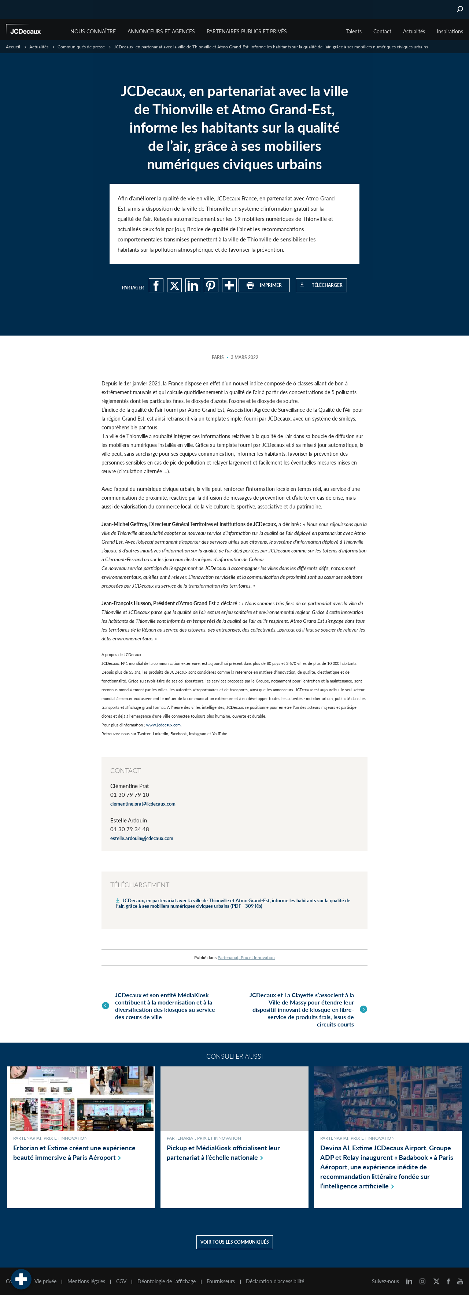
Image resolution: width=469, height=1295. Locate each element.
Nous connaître (93, 31)
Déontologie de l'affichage (166, 1280)
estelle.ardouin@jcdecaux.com (141, 838)
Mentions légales (86, 1280)
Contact (382, 31)
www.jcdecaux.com (163, 725)
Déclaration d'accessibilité (275, 1280)
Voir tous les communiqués (234, 1240)
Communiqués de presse (81, 46)
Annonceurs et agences (161, 31)
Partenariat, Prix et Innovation (246, 957)
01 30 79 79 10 (129, 794)
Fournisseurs (221, 1280)
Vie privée (45, 1280)
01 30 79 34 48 (129, 829)
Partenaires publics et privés (247, 31)
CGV (121, 1280)
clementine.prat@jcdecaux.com (143, 804)
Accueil (13, 46)
